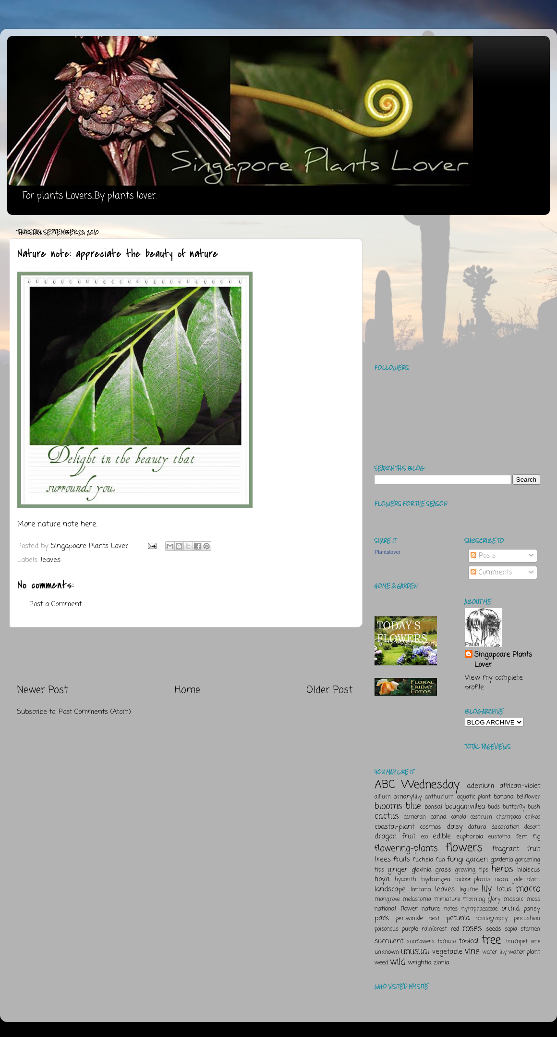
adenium (480, 786)
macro (528, 889)
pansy (532, 908)
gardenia (501, 859)
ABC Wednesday (417, 784)
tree (491, 940)
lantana (421, 889)
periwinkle (409, 918)
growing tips (471, 870)
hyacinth (405, 879)
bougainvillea (465, 806)
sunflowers (421, 941)
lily (487, 889)
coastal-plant (394, 827)
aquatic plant (474, 797)
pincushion (527, 918)
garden (477, 859)
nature (431, 908)
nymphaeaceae (479, 909)
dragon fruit (395, 836)
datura (477, 827)
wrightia (420, 962)
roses (472, 928)
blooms (388, 806)
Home (187, 690)
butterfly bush (522, 807)
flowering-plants (406, 848)
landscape (390, 889)
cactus (387, 816)
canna (438, 817)
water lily (495, 952)
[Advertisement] (185, 655)
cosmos (430, 827)
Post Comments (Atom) (95, 712)
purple (410, 929)
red (454, 929)
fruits (401, 859)
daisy (455, 827)
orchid (510, 908)
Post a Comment (55, 604)
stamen (530, 929)
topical (468, 941)
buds (494, 807)
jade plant (526, 879)
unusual (415, 951)
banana (504, 796)
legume (469, 890)
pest (434, 918)
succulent (389, 941)
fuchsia (423, 859)
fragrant (505, 849)
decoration (506, 827)
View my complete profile (494, 683)
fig (536, 836)
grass (443, 870)
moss (533, 899)
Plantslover (387, 552)
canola (458, 817)
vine (472, 951)
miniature (447, 899)
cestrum (481, 817)
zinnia (441, 962)
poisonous (387, 929)
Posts (483, 555)
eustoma (499, 837)
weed (381, 962)
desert (532, 827)
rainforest (434, 929)
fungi (455, 859)
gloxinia (422, 870)
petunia (458, 918)
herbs (502, 869)
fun (440, 859)
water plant (524, 952)
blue (413, 806)
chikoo (532, 817)
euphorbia (470, 836)
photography (492, 918)
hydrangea (435, 879)
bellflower (528, 797)
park (382, 918)
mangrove (387, 899)
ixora (502, 879)
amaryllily (408, 796)
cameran (415, 817)
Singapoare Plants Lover (503, 659)
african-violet (519, 786)
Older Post (329, 690)
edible (442, 836)
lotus (504, 889)
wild (397, 962)
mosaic (513, 899)
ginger (397, 869)
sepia (511, 929)
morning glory (481, 899)
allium (383, 797)
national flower (396, 908)
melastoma (416, 899)
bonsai (433, 807)
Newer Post (42, 690)
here (88, 524)
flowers (464, 847)
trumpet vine (523, 941)
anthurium (439, 797)
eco (424, 837)
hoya (382, 879)
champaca (508, 817)
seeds (493, 929)
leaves (51, 560)
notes (451, 909)
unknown (387, 952)
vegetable (447, 952)
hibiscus (528, 870)
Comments (491, 572)
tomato (446, 941)
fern (522, 836)
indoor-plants (473, 879)
